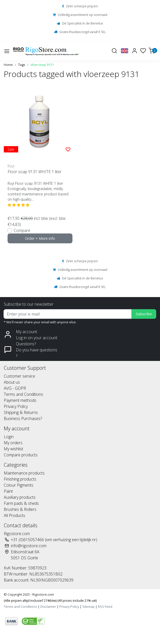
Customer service (19, 376)
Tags (21, 64)
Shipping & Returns (21, 412)
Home (8, 64)
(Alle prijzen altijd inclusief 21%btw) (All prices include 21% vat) (50, 600)
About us (12, 382)
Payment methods (20, 400)
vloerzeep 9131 (42, 64)
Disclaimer (48, 606)
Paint (8, 491)
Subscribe (144, 313)
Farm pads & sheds (21, 503)
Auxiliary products (20, 497)
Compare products (21, 455)
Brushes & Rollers (20, 509)
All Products (14, 515)
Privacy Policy (16, 406)
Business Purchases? (23, 418)
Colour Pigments (18, 485)
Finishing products (20, 479)
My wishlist (13, 449)
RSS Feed (105, 606)
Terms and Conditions (23, 394)
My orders (13, 442)
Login (9, 436)
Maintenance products (24, 473)
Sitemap (88, 606)
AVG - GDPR (15, 388)
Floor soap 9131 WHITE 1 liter (35, 171)
